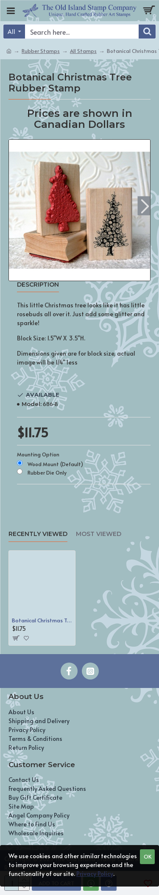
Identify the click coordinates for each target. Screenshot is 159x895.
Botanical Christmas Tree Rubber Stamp (42, 620)
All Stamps (83, 50)
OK (147, 856)
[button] (144, 205)
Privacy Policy (94, 874)
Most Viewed (98, 534)
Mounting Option (38, 454)
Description (38, 284)
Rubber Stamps (41, 50)
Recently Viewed (37, 534)
